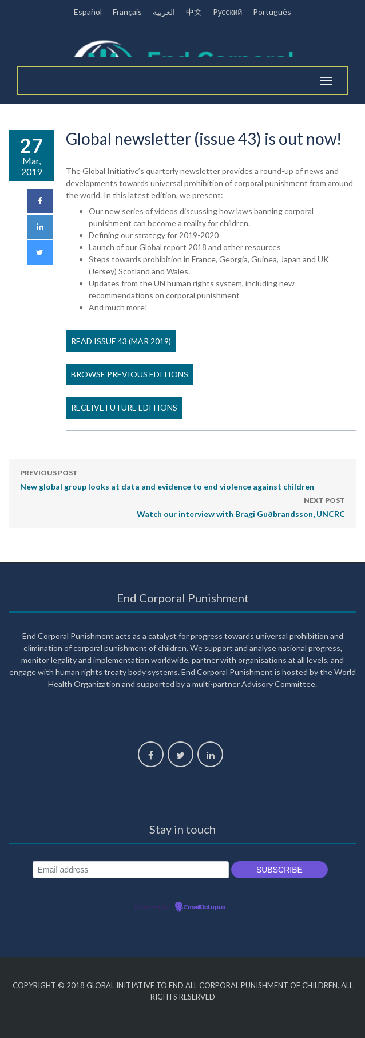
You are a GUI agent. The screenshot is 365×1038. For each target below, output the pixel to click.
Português (272, 11)
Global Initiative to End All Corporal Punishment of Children (212, 985)
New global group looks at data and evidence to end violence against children (167, 478)
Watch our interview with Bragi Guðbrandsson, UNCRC (241, 506)
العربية (164, 11)
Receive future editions (124, 407)
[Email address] (131, 870)
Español (88, 11)
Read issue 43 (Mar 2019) (121, 341)
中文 (194, 11)
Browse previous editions (129, 374)
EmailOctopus (204, 907)
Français (127, 11)
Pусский (228, 11)
